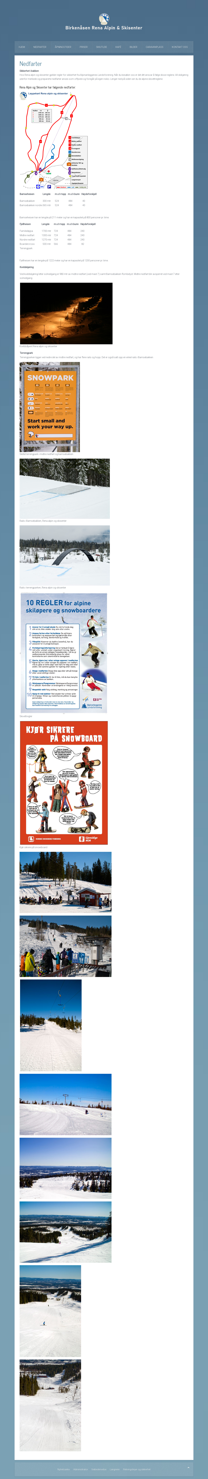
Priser (84, 47)
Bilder (133, 47)
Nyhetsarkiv (64, 1469)
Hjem (22, 47)
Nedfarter (39, 47)
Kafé (118, 47)
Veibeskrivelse (98, 1469)
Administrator (80, 1469)
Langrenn (115, 1469)
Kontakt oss (180, 47)
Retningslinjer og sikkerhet (136, 1469)
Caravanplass (154, 47)
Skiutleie (101, 47)
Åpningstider (63, 47)
